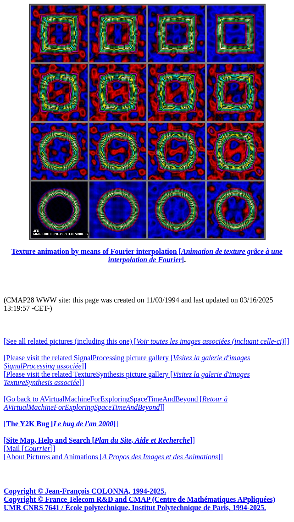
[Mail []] (29, 448)
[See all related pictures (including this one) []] (146, 341)
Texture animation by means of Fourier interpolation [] (147, 255)
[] (61, 424)
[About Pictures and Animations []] (113, 457)
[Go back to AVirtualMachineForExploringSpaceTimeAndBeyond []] (115, 403)
